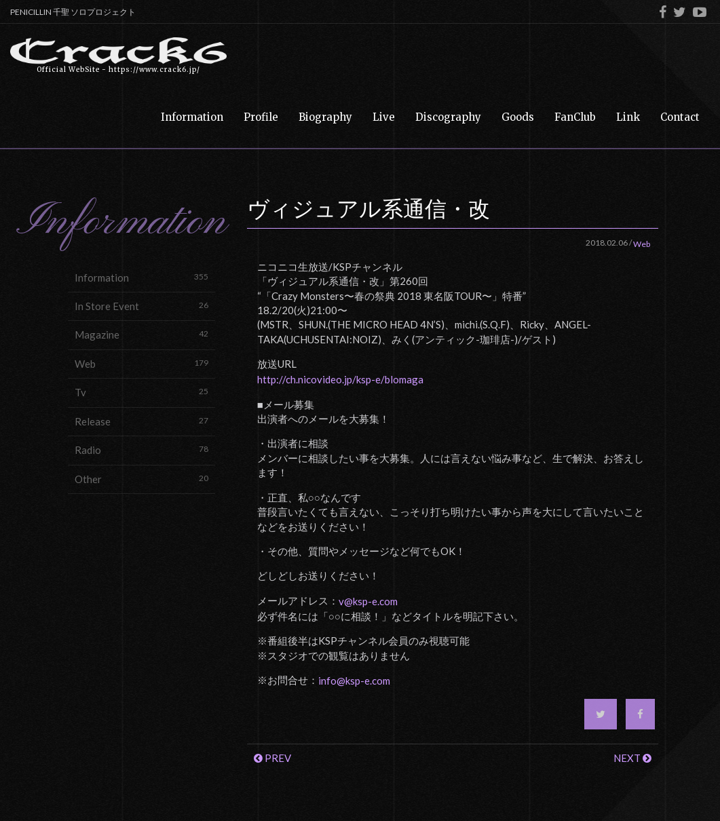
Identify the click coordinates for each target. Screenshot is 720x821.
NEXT (632, 758)
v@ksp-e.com (368, 601)
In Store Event (141, 305)
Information (141, 277)
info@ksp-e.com (354, 680)
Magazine (141, 334)
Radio (141, 449)
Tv (141, 391)
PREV (272, 758)
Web (141, 363)
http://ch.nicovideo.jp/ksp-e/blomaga (340, 379)
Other (141, 478)
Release (141, 421)
